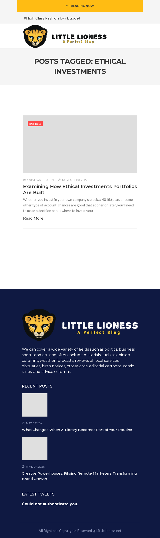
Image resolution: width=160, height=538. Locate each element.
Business (35, 123)
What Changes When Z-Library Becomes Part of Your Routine (77, 429)
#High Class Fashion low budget (52, 18)
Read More (33, 218)
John (50, 180)
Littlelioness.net (108, 530)
